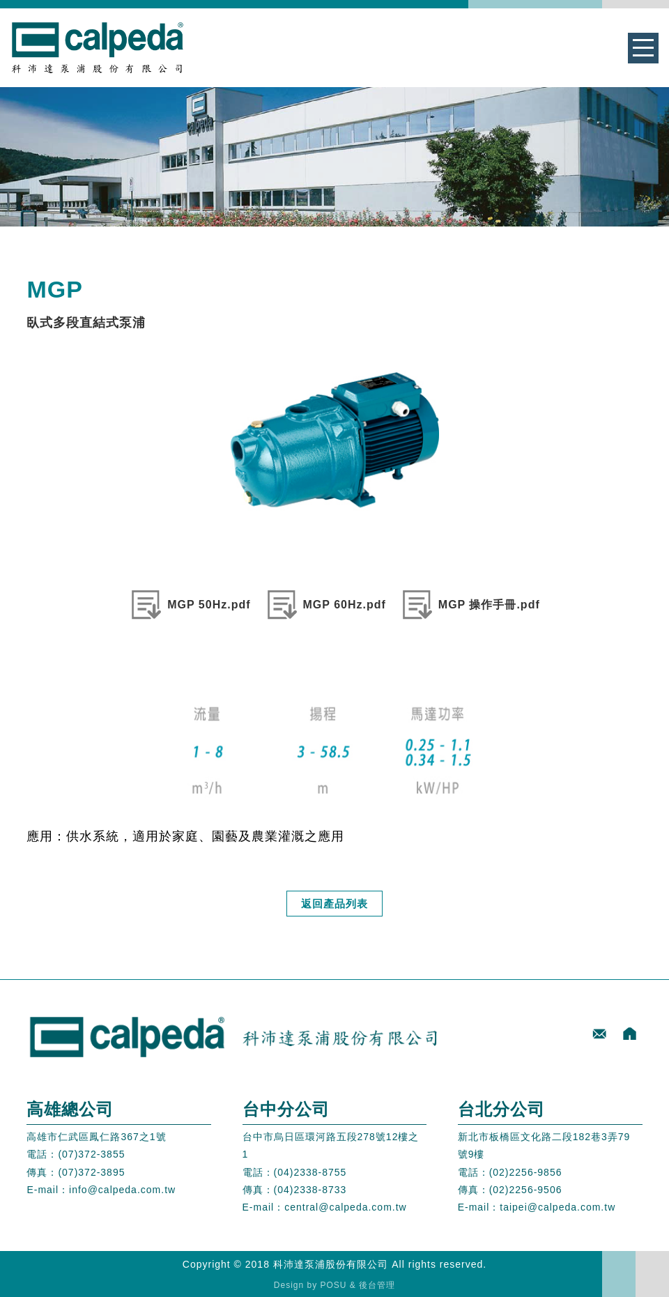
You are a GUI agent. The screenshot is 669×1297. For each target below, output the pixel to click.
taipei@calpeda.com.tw (557, 1207)
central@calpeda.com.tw (345, 1207)
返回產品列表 (334, 904)
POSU (334, 1285)
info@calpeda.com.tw (122, 1189)
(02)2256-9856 (525, 1172)
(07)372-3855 (91, 1154)
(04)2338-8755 (310, 1172)
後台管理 (377, 1285)
